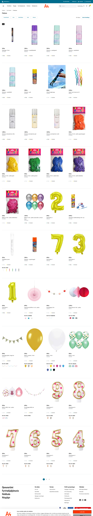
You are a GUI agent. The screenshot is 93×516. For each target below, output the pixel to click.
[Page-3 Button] (49, 479)
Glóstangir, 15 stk (5, 50)
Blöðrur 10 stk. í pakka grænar (30, 175)
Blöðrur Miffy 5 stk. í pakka (8, 407)
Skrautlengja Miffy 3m (29, 407)
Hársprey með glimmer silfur (8, 134)
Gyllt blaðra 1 (5, 307)
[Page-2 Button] (46, 479)
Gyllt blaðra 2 (50, 217)
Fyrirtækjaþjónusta (10, 491)
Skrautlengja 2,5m (50, 307)
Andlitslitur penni (6, 259)
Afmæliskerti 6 (27, 455)
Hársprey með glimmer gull (30, 134)
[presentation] (9, 6)
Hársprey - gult (27, 92)
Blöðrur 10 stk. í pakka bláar (53, 175)
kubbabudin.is (5, 1)
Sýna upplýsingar (21, 513)
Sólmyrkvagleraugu (51, 92)
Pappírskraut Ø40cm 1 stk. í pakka (31, 307)
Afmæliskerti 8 (72, 407)
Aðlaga (82, 509)
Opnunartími (7, 487)
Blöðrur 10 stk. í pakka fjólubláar (76, 175)
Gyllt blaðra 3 (72, 259)
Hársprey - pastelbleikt (74, 50)
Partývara (15, 10)
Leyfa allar (82, 505)
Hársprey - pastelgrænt (52, 50)
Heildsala (6, 494)
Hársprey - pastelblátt (7, 92)
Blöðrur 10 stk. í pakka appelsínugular (77, 134)
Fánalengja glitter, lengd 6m (8, 355)
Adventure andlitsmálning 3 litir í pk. (77, 217)
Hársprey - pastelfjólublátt (30, 50)
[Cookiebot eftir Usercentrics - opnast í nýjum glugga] (8, 513)
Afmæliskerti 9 (50, 407)
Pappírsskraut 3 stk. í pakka (75, 307)
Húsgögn (6, 497)
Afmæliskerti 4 (72, 455)
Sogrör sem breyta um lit (74, 92)
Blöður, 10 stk (49, 355)
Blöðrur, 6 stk (72, 355)
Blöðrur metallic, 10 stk (29, 355)
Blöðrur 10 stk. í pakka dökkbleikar (9, 217)
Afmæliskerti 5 (50, 455)
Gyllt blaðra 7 (49, 259)
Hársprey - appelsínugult (29, 259)
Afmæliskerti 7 (5, 455)
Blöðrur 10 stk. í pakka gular (8, 175)
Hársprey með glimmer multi (53, 134)
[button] (3, 6)
